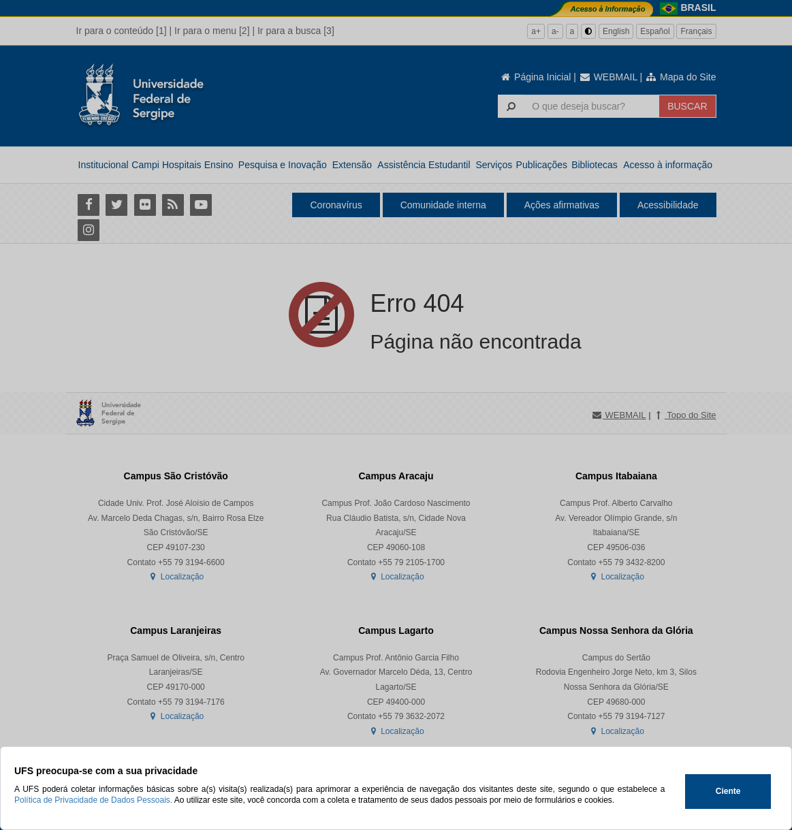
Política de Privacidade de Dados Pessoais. (93, 800)
